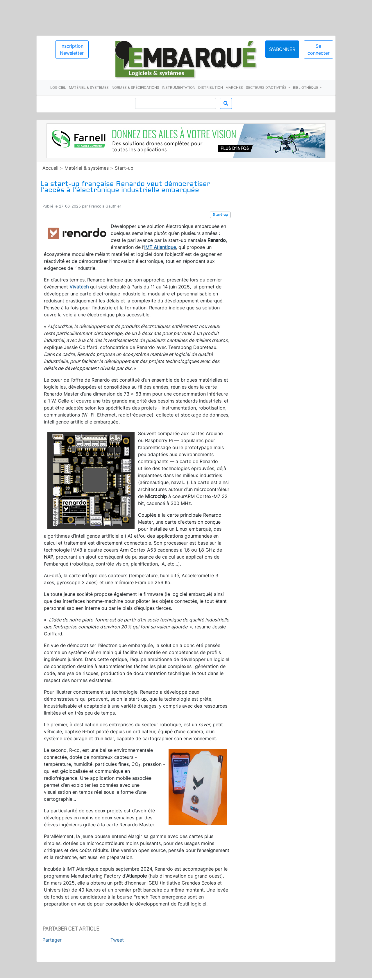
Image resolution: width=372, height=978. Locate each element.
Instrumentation (178, 87)
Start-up (124, 168)
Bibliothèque (306, 87)
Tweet (117, 940)
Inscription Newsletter (72, 49)
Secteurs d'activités (266, 87)
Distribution (210, 87)
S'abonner (282, 49)
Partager (52, 940)
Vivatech (79, 287)
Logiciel (58, 87)
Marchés (234, 87)
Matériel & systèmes (89, 87)
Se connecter (318, 49)
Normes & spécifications (135, 87)
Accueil (50, 168)
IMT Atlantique (160, 247)
